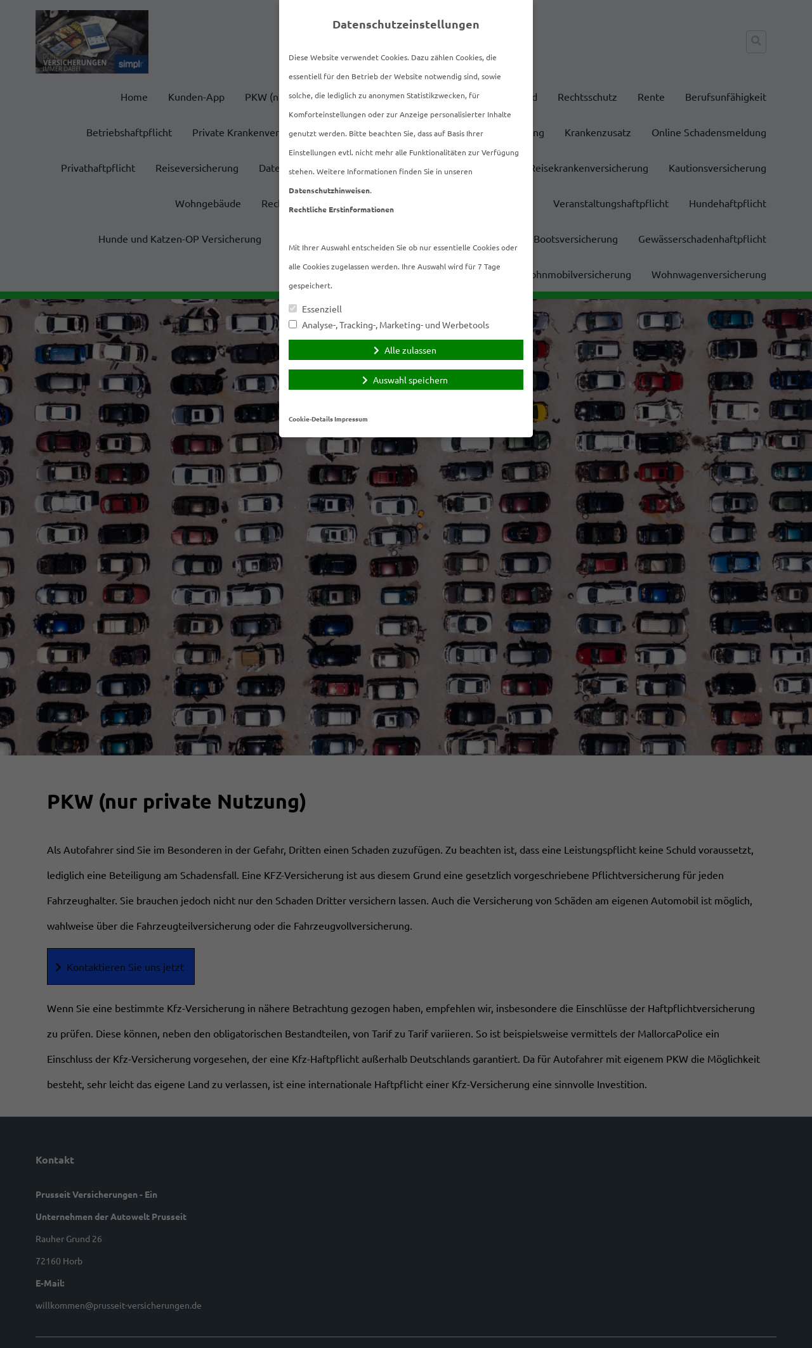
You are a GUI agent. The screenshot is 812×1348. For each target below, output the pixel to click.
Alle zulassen (410, 350)
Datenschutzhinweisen (329, 190)
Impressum (351, 418)
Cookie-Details (311, 418)
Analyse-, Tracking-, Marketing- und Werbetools (389, 325)
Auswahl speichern (410, 379)
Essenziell (315, 309)
